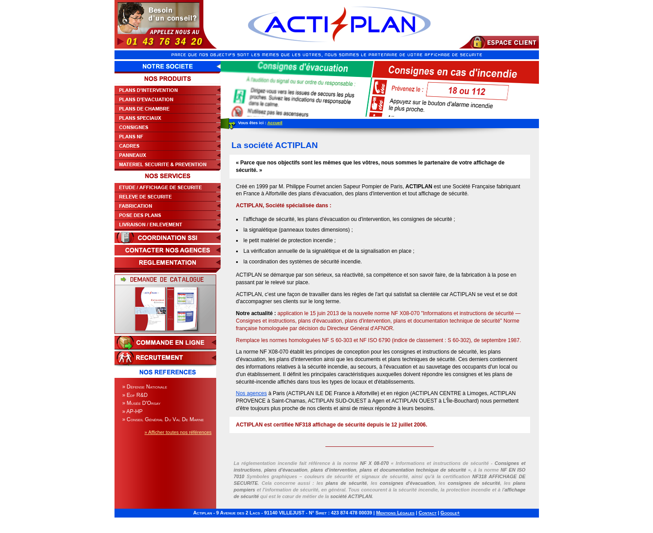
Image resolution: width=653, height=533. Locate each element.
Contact (428, 512)
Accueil (275, 122)
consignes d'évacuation (407, 483)
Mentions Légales (395, 512)
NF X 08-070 (374, 463)
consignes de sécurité (474, 483)
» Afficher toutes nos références (178, 432)
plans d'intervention (333, 469)
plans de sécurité (346, 483)
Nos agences (251, 393)
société (351, 496)
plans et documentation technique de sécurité (412, 469)
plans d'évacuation (285, 469)
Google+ (450, 512)
